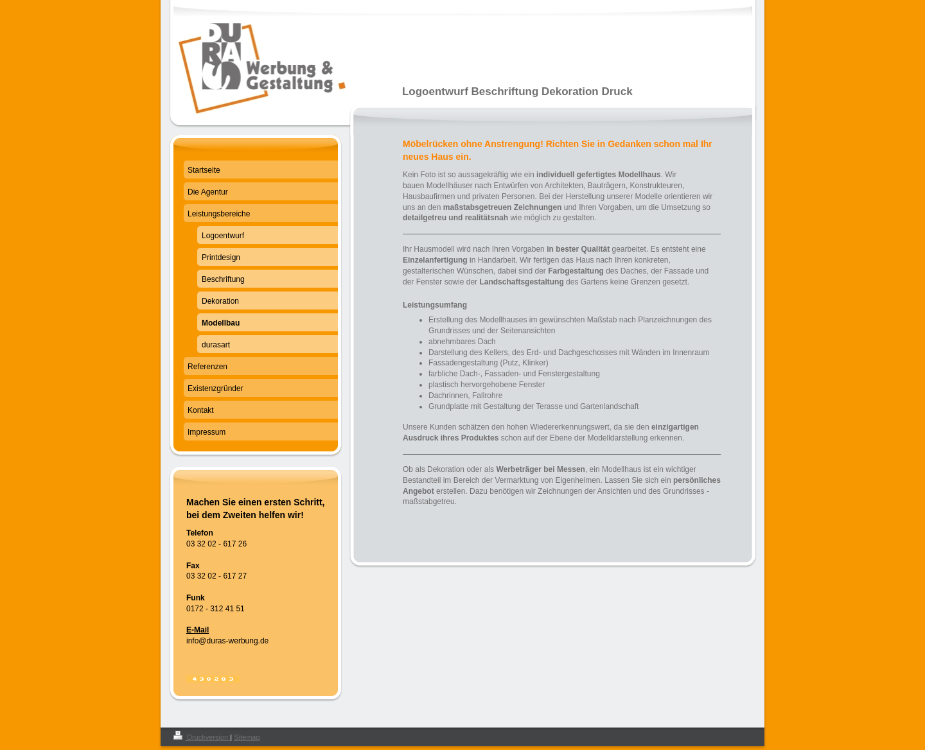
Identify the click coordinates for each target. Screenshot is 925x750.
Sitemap (247, 737)
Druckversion (201, 737)
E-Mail (197, 629)
